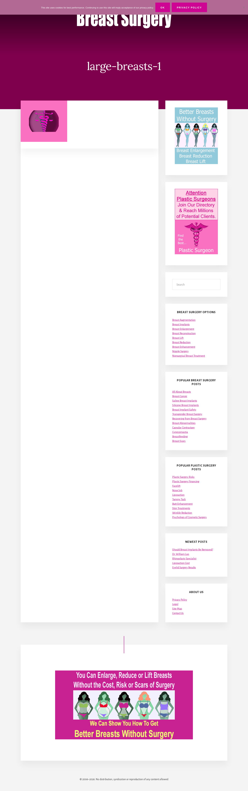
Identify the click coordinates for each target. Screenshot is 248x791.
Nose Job (177, 490)
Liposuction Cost (181, 563)
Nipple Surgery (180, 351)
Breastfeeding (180, 436)
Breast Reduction (181, 342)
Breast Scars (178, 441)
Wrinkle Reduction (182, 512)
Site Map (177, 608)
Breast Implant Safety (184, 409)
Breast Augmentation (183, 320)
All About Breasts (181, 391)
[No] (243, 7)
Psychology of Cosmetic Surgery (189, 517)
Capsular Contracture (183, 427)
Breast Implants (181, 324)
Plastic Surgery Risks (183, 477)
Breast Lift (177, 338)
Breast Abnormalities (183, 423)
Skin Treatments (181, 508)
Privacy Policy (179, 599)
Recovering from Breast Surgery (189, 418)
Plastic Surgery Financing (185, 481)
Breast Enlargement (183, 329)
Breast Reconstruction (184, 333)
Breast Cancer (179, 396)
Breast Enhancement (183, 346)
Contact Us (178, 613)
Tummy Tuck (179, 499)
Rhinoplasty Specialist (184, 558)
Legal (175, 604)
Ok (163, 7)
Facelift (176, 486)
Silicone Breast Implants (185, 405)
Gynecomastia (180, 432)
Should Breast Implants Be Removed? (192, 549)
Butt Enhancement (182, 503)
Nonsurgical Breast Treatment (188, 355)
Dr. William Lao (180, 554)
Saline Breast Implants (184, 400)
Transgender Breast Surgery (187, 414)
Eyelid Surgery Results (184, 567)
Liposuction (178, 495)
